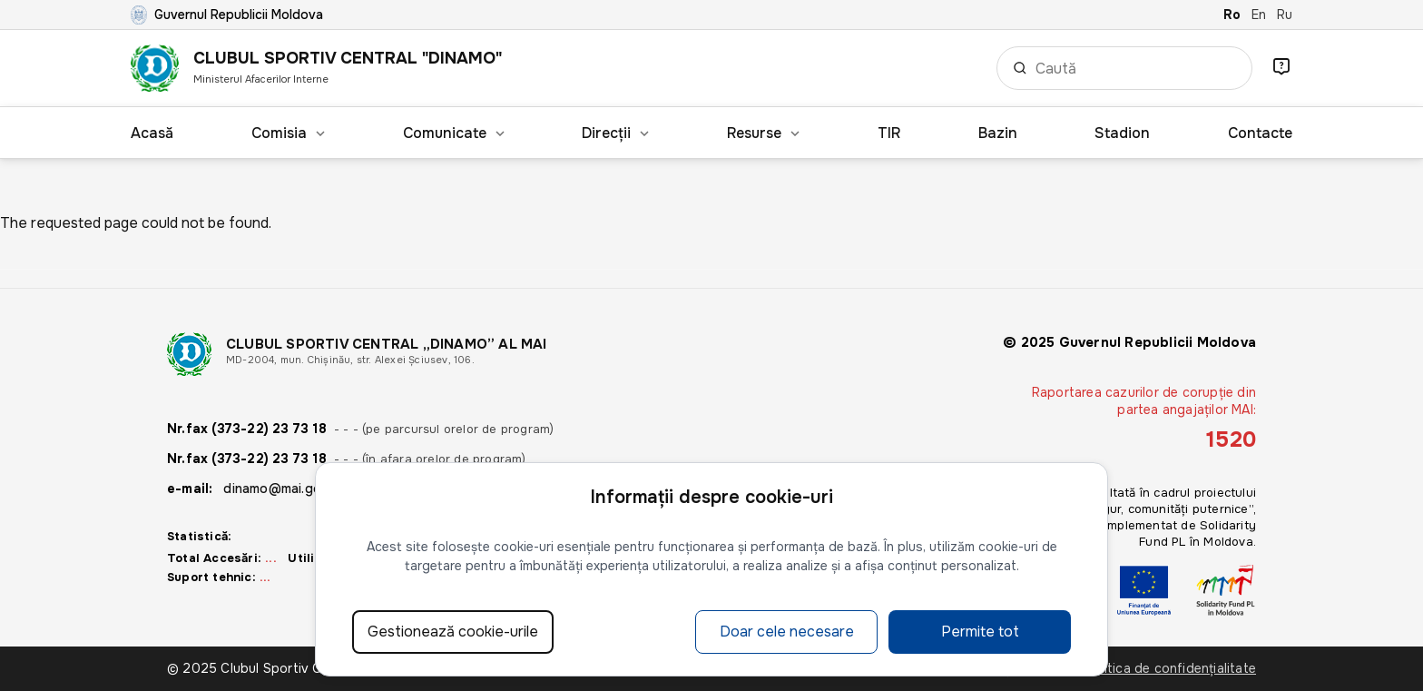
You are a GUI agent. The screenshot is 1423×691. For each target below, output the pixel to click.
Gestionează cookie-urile (453, 631)
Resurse (763, 133)
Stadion (1122, 133)
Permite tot (980, 631)
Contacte (1260, 133)
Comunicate (454, 133)
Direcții (615, 133)
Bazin (997, 133)
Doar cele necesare (787, 631)
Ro (1232, 14)
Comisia (288, 133)
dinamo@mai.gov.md (285, 488)
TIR (889, 133)
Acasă (152, 133)
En (1258, 14)
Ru (1284, 14)
